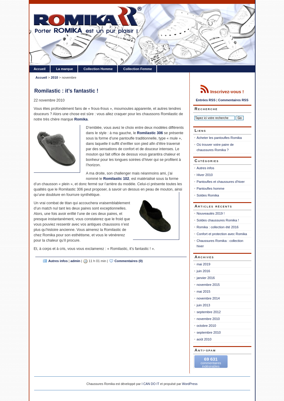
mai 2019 (203, 264)
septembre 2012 (209, 312)
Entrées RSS (205, 100)
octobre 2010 (206, 325)
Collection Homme (98, 69)
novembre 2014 (208, 298)
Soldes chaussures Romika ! (218, 220)
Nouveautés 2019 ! (211, 213)
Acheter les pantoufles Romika (219, 138)
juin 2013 (203, 305)
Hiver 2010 (205, 175)
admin (75, 261)
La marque (64, 69)
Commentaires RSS (233, 100)
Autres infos (58, 261)
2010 (54, 77)
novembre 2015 (208, 284)
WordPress (189, 384)
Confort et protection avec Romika (222, 234)
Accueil (40, 69)
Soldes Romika (208, 195)
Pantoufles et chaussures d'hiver (221, 181)
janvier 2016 (206, 278)
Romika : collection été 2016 (218, 227)
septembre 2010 (209, 332)
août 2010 (204, 339)
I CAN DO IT (150, 384)
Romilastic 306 (150, 133)
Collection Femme (137, 69)
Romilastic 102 (116, 179)
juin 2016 (203, 271)
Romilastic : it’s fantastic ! (66, 91)
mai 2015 (203, 291)
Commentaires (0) (129, 261)
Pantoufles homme (211, 188)
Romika (81, 119)
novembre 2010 (208, 319)
